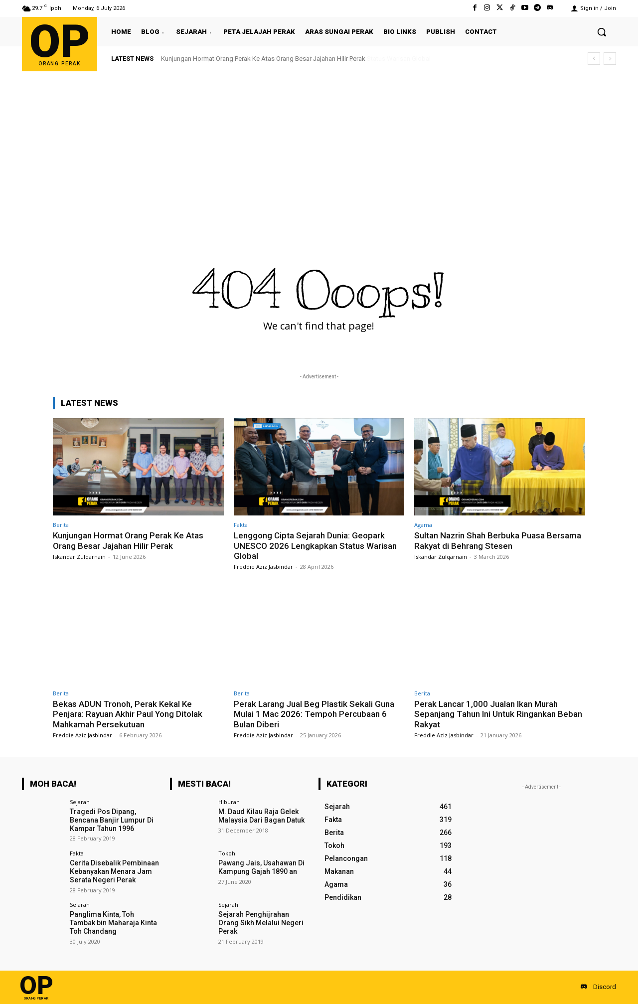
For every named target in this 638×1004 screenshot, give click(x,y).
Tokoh (226, 853)
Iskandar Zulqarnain (79, 556)
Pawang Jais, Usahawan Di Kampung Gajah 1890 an (261, 867)
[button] (601, 31)
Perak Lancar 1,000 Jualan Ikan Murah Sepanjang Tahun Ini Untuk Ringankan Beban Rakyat (498, 714)
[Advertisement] (319, 146)
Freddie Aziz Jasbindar (263, 566)
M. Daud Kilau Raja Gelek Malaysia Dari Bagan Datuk (261, 816)
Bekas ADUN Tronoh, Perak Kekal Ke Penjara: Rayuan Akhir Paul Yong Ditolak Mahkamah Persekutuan (127, 714)
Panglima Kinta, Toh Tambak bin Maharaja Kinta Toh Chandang (113, 922)
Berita (61, 524)
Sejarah (80, 802)
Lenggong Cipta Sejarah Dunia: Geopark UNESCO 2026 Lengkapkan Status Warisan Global (315, 545)
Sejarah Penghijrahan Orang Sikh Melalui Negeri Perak (261, 922)
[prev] (594, 58)
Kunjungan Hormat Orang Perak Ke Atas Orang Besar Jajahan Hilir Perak (263, 58)
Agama (423, 524)
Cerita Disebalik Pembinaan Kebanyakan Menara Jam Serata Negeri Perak (114, 871)
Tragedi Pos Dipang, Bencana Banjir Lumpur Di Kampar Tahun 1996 (112, 820)
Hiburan (229, 802)
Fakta (241, 524)
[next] (610, 58)
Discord (604, 987)
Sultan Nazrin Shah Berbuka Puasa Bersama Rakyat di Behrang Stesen (497, 540)
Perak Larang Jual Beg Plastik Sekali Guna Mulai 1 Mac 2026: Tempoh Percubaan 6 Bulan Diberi (314, 714)
